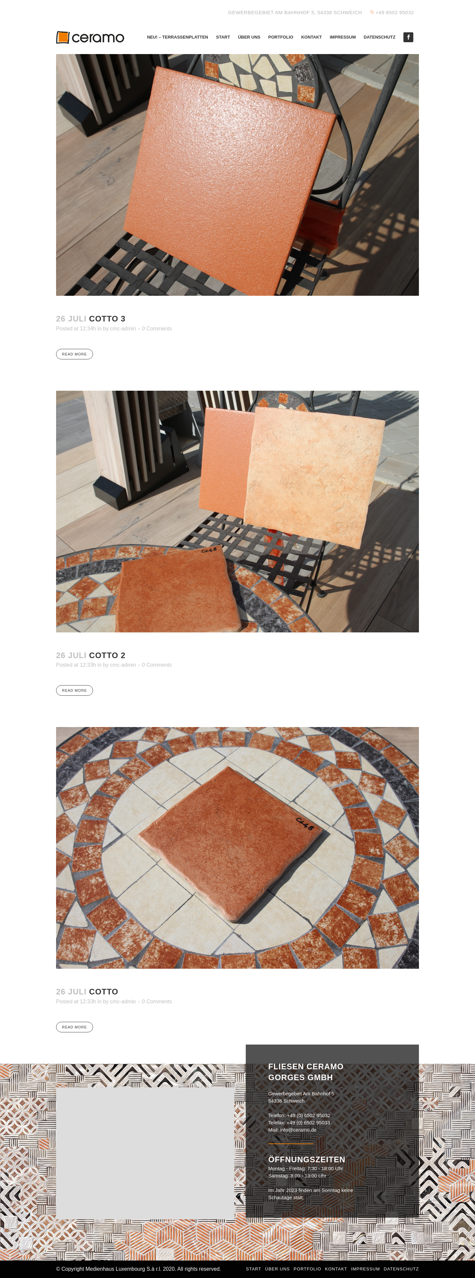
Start (253, 1268)
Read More (74, 354)
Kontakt (336, 1268)
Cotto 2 (107, 655)
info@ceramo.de (298, 1130)
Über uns (277, 1268)
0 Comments (157, 328)
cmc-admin (123, 328)
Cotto (103, 991)
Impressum (365, 1268)
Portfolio (307, 1268)
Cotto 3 (107, 318)
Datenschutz (401, 1268)
